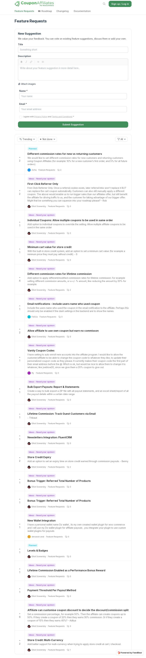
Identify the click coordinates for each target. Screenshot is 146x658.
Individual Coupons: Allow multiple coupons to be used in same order (70, 220)
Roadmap (45, 11)
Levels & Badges (37, 550)
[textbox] (73, 72)
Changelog (62, 11)
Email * (23, 104)
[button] (27, 139)
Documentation (82, 11)
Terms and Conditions (62, 116)
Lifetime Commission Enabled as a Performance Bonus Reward (66, 570)
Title (20, 44)
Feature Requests (24, 11)
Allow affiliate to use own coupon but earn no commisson (63, 330)
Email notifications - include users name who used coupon (63, 303)
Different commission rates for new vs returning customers (64, 153)
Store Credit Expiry (39, 457)
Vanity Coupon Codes (40, 350)
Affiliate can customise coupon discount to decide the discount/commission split (78, 610)
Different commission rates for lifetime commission (59, 273)
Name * (23, 91)
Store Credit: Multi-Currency (45, 640)
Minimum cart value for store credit (49, 247)
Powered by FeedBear (130, 652)
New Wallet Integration (41, 520)
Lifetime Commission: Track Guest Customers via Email (61, 413)
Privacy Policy (40, 116)
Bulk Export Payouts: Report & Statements (53, 386)
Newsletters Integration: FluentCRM (49, 437)
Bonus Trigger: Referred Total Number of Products (59, 480)
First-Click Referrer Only (42, 183)
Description (24, 56)
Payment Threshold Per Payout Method (51, 590)
